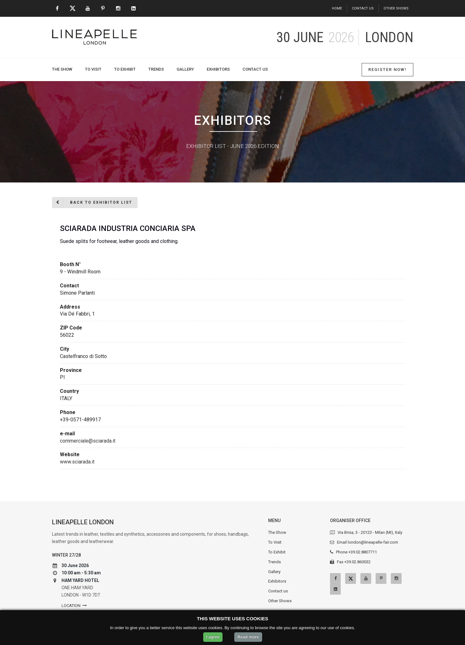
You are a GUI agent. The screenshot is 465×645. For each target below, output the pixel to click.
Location (71, 605)
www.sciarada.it (77, 462)
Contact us (363, 8)
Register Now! (387, 69)
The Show (62, 69)
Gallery (185, 69)
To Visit (93, 69)
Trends (156, 69)
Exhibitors (218, 69)
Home (337, 8)
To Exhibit (125, 69)
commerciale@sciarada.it (87, 441)
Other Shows (396, 8)
